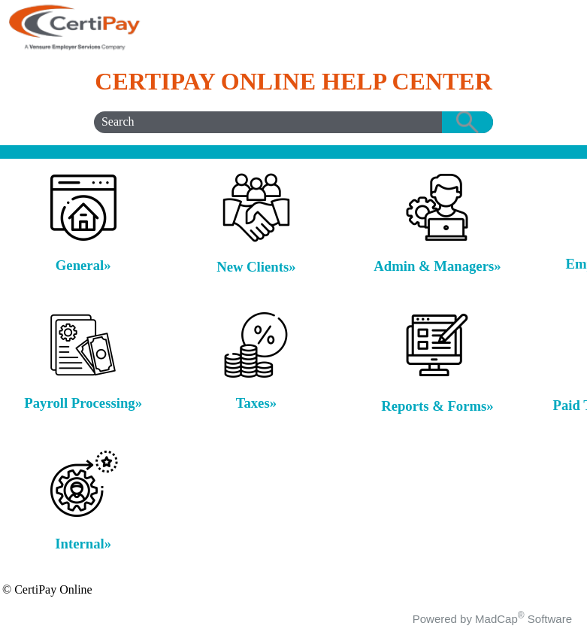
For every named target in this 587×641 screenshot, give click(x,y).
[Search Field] (293, 122)
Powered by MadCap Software (492, 618)
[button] (467, 122)
